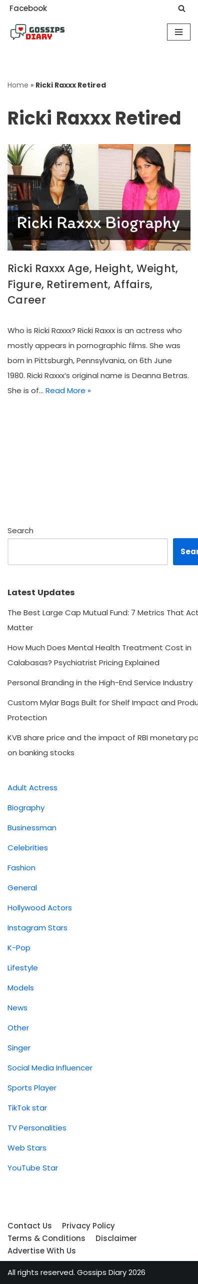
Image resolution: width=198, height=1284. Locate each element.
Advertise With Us (42, 1250)
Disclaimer (116, 1238)
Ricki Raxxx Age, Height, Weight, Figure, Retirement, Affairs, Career (93, 284)
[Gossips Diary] (38, 32)
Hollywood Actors (40, 907)
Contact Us (30, 1225)
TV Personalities (37, 1127)
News (18, 1007)
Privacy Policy (88, 1225)
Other (18, 1027)
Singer (19, 1047)
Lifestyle (23, 967)
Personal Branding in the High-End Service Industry (100, 682)
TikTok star (27, 1107)
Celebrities (28, 847)
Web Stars (27, 1147)
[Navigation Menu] (178, 32)
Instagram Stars (38, 927)
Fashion (22, 867)
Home (18, 85)
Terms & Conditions (47, 1238)
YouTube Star (33, 1167)
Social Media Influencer (50, 1067)
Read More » (68, 390)
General (22, 887)
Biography (26, 807)
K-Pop (19, 947)
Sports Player (32, 1087)
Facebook (28, 8)
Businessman (32, 827)
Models (21, 987)
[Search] (182, 8)
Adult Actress (33, 787)
